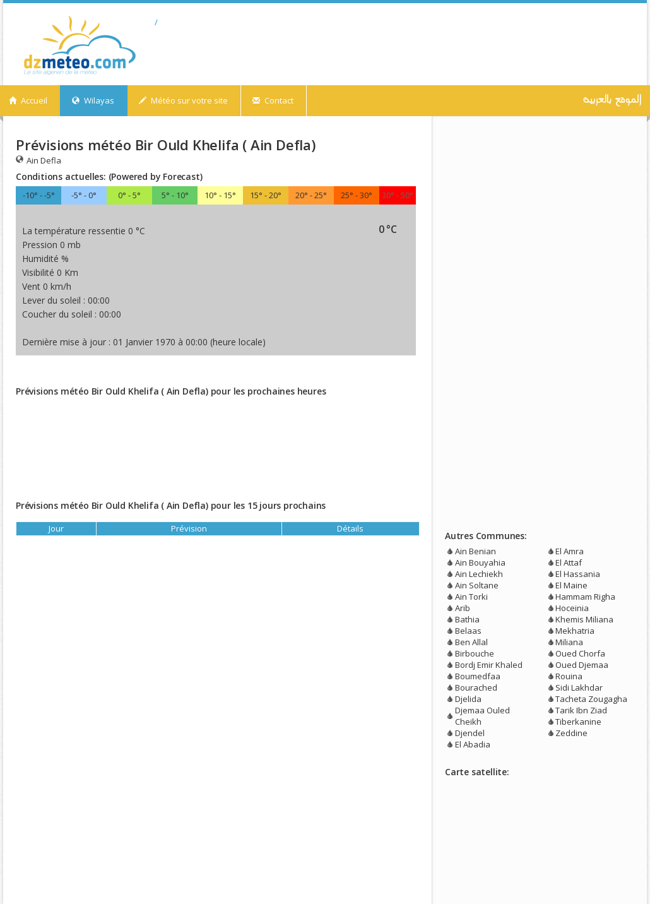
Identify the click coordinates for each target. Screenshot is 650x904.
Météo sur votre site (183, 100)
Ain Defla (38, 160)
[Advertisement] (163, 373)
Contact (272, 100)
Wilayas (93, 100)
